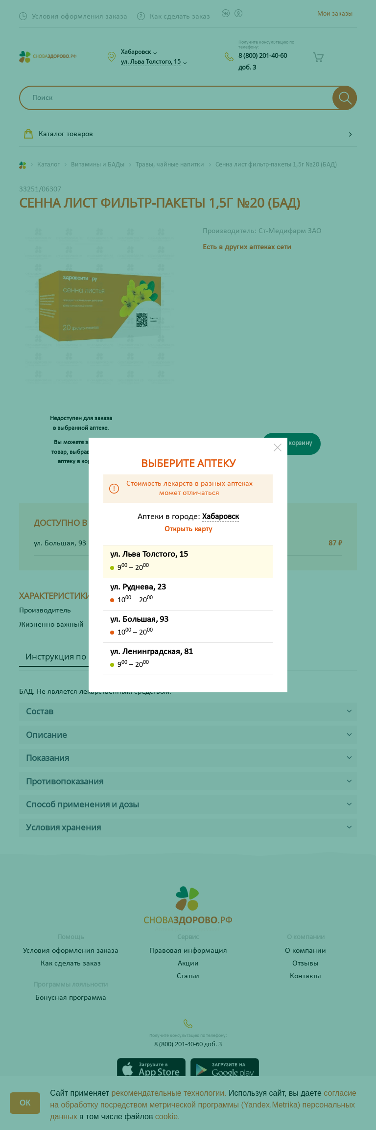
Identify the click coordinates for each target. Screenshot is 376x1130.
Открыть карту (188, 529)
